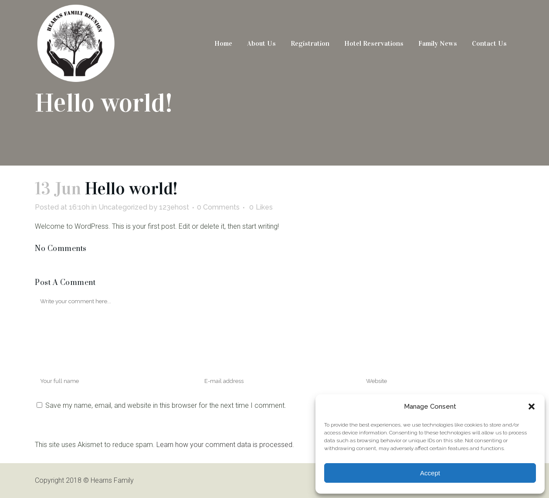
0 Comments (218, 207)
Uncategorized (122, 207)
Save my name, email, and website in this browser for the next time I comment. (165, 405)
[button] (531, 406)
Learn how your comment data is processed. (225, 444)
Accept (430, 473)
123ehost (174, 207)
